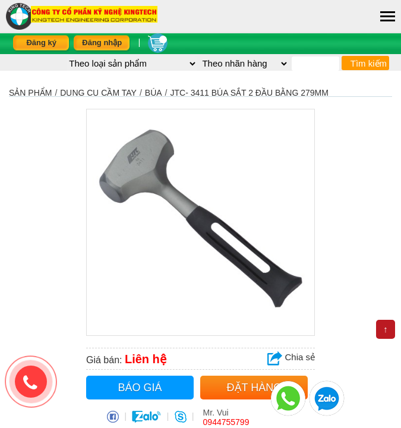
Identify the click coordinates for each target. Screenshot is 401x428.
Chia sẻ (291, 357)
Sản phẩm (30, 92)
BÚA (153, 92)
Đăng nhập (102, 42)
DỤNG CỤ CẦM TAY (98, 92)
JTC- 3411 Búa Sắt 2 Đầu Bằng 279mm (249, 92)
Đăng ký (41, 42)
